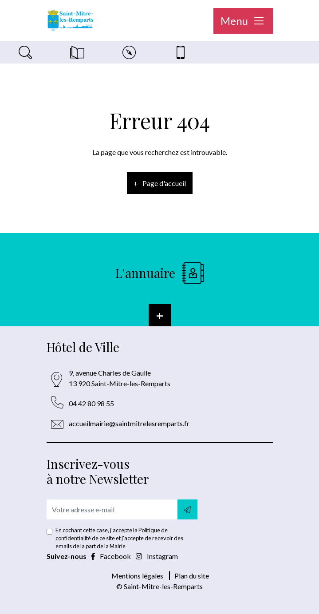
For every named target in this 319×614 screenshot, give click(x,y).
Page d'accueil (164, 183)
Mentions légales (137, 575)
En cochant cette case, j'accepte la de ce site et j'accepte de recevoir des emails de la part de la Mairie (119, 538)
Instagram (157, 556)
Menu (243, 20)
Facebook (111, 556)
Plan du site (191, 575)
